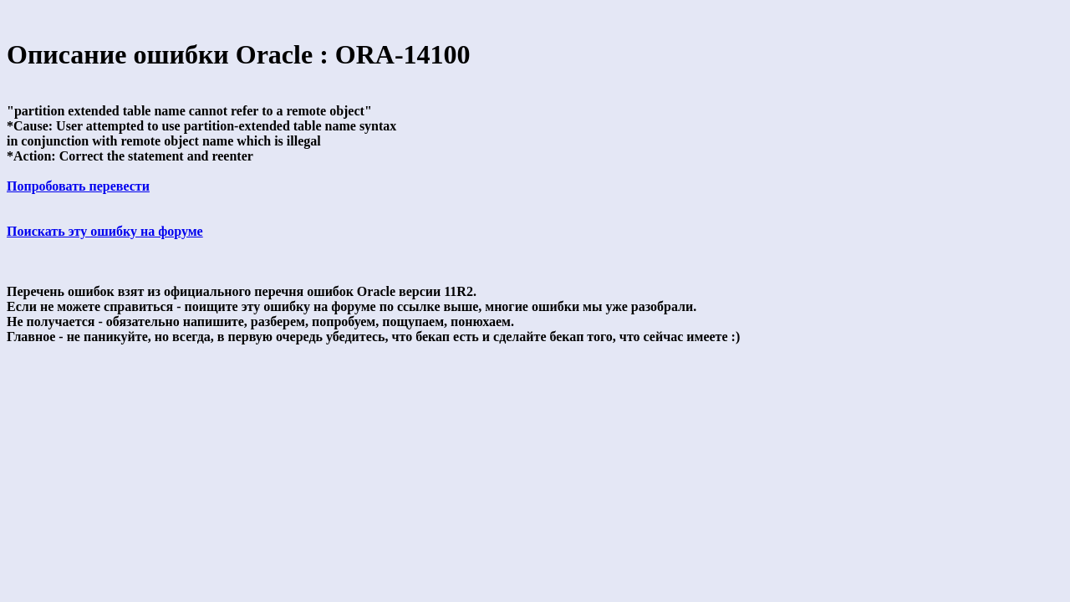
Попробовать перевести (78, 186)
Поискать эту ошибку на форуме (105, 231)
